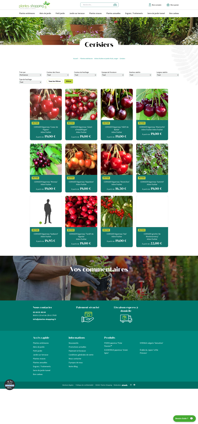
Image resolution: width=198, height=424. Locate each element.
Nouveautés (73, 343)
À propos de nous (76, 362)
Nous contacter (75, 358)
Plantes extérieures (27, 13)
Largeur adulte (162, 72)
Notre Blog (73, 366)
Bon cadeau (174, 13)
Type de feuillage (25, 79)
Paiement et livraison (77, 351)
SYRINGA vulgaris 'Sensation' (151, 343)
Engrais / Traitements (134, 13)
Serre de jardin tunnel (156, 13)
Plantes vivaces (95, 13)
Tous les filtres (55, 81)
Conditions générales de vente (81, 354)
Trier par (22, 72)
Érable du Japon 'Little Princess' (149, 351)
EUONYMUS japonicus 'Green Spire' (116, 351)
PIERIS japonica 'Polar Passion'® (113, 344)
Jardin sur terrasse (77, 13)
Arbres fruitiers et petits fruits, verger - (106, 59)
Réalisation (121, 385)
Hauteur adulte (134, 72)
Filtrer (68, 81)
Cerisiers (122, 59)
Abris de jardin (45, 13)
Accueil (75, 59)
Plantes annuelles (113, 13)
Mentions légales (68, 385)
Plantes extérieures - (86, 59)
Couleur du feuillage (81, 72)
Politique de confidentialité (84, 385)
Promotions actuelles (77, 347)
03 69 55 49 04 (39, 312)
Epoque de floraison (109, 72)
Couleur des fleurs (53, 72)
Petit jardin (60, 13)
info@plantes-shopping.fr (44, 319)
